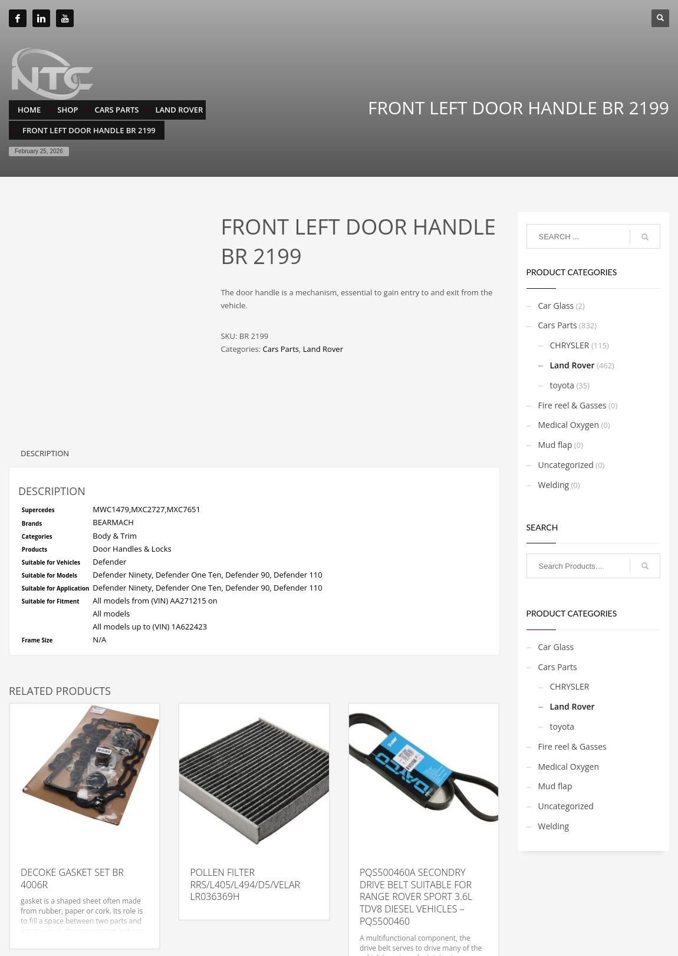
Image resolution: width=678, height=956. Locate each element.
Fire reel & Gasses (572, 405)
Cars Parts (280, 349)
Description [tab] (45, 405)
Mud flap (555, 444)
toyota (562, 385)
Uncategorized (566, 464)
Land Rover (323, 349)
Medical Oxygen (569, 424)
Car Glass (556, 305)
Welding (554, 484)
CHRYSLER (570, 345)
